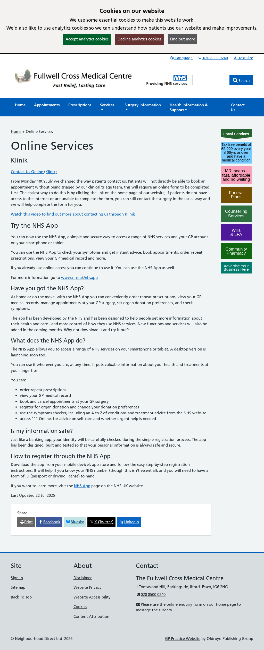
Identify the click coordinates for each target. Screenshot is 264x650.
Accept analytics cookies (87, 39)
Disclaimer (82, 577)
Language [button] (181, 58)
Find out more (182, 39)
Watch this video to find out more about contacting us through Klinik (73, 214)
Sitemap (18, 587)
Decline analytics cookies (139, 39)
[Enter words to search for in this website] (211, 80)
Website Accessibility (92, 597)
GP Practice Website (182, 638)
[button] (108, 107)
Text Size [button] (243, 58)
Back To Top (21, 597)
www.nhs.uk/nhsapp (79, 277)
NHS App (82, 485)
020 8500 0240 (212, 58)
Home (16, 131)
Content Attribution (91, 616)
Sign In (17, 577)
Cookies (80, 606)
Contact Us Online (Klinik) (34, 171)
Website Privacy (87, 587)
